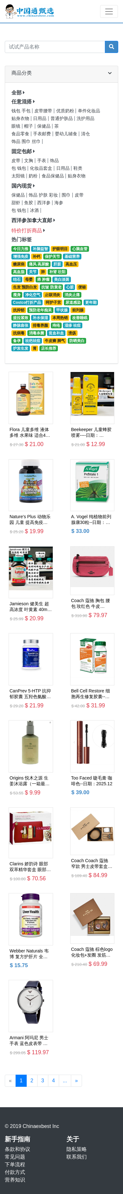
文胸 (29, 160)
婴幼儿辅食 (67, 133)
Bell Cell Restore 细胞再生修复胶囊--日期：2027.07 (90, 693)
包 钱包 (19, 168)
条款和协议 (17, 1149)
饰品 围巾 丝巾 (26, 141)
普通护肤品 (62, 118)
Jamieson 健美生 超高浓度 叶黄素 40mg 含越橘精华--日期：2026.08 (30, 606)
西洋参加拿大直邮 (31, 220)
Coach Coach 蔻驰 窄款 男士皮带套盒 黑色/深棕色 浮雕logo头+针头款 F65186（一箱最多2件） (92, 863)
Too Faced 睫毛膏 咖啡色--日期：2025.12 (92, 780)
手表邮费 (42, 133)
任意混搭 (21, 101)
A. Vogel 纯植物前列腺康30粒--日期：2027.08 (91, 519)
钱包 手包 (21, 110)
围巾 (67, 195)
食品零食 (21, 133)
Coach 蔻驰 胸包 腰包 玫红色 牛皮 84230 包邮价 (90, 603)
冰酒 (35, 210)
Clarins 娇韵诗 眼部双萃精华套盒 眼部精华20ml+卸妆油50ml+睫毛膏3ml (30, 866)
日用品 (40, 118)
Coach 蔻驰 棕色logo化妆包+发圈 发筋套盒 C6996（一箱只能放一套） (92, 952)
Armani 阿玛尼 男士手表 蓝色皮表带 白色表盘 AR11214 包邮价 (29, 1040)
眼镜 (16, 126)
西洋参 (44, 202)
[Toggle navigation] (109, 11)
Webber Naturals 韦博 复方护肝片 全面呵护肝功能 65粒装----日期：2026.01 (30, 953)
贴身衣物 (21, 118)
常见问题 (15, 1157)
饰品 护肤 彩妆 (44, 195)
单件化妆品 (89, 110)
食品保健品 (53, 176)
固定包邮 (21, 151)
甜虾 (16, 202)
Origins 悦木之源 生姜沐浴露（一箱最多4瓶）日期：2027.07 (30, 781)
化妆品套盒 (41, 168)
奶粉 (34, 176)
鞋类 (77, 168)
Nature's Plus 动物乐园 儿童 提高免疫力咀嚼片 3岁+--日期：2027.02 (30, 519)
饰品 (54, 160)
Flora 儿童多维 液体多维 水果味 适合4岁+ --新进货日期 (30, 432)
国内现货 (21, 186)
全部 (16, 92)
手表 (42, 160)
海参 (58, 202)
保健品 (44, 126)
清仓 (85, 133)
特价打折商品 (26, 230)
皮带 (16, 160)
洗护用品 (85, 118)
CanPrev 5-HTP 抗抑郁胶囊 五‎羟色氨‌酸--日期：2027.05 (30, 693)
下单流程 (15, 1164)
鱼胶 (29, 202)
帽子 (29, 126)
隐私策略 (76, 1149)
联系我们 (76, 1157)
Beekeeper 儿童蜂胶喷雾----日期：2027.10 (91, 432)
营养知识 (15, 1180)
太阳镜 (18, 176)
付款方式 (15, 1172)
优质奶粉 (65, 110)
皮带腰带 (43, 110)
